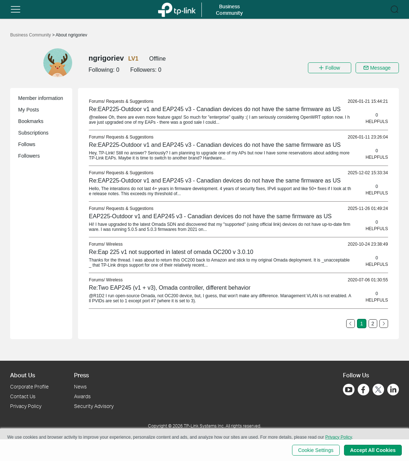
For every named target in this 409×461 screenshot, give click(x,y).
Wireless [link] (114, 244)
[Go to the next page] (383, 323)
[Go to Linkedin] (393, 389)
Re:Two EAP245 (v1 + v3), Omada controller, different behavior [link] (170, 288)
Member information (40, 98)
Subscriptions (33, 133)
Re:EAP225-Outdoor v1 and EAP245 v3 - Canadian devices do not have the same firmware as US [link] (214, 109)
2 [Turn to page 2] (372, 323)
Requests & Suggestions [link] (129, 101)
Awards (82, 396)
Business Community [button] (229, 9)
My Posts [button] (28, 110)
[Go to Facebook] (363, 389)
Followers (29, 156)
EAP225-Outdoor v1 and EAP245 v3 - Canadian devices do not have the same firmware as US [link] (210, 216)
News (80, 386)
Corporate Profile (29, 386)
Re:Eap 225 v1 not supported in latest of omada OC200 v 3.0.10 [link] (171, 252)
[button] (15, 9)
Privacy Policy (26, 406)
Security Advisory (94, 406)
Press (81, 375)
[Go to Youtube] (348, 389)
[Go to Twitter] (378, 390)
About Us (22, 375)
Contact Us (22, 396)
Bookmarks (30, 121)
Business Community (31, 35)
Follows (26, 144)
